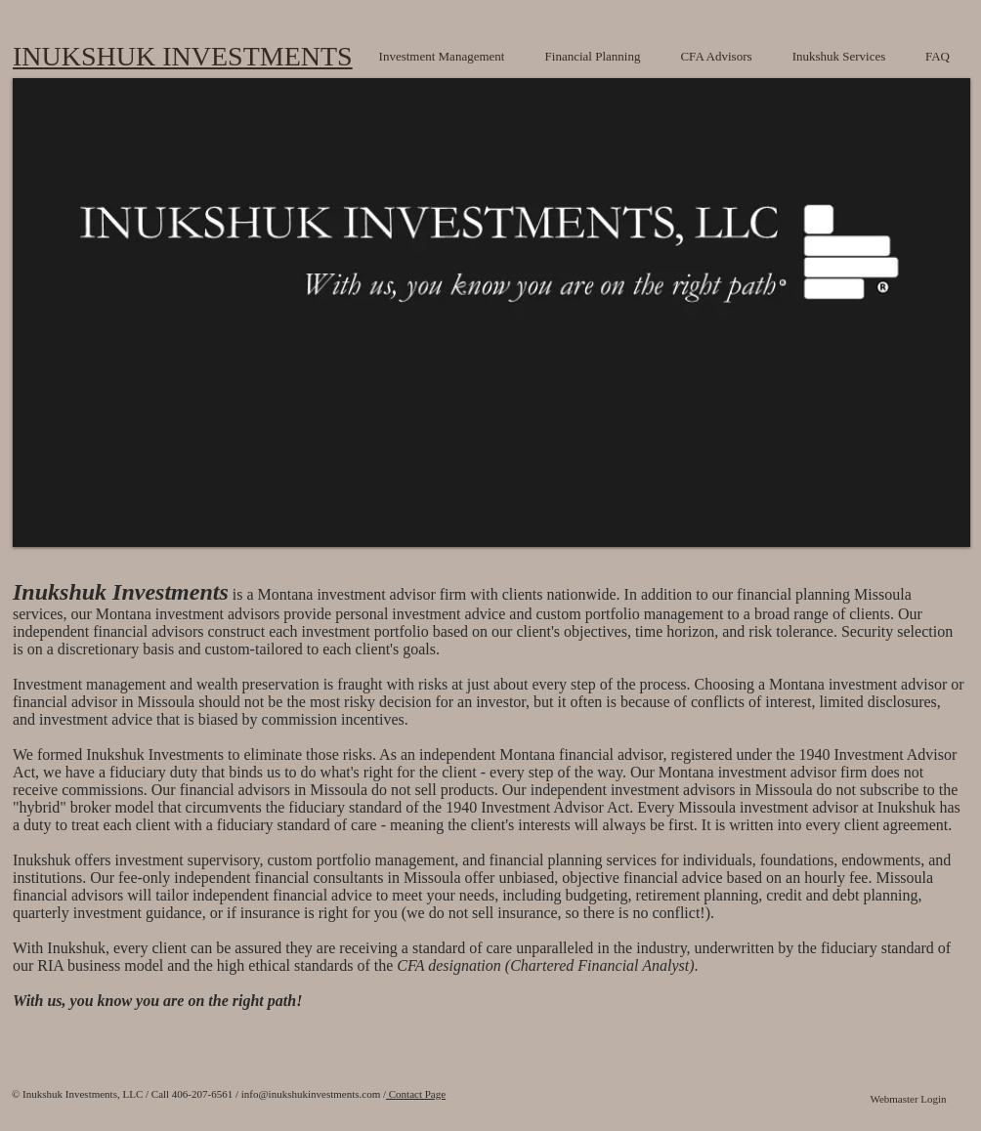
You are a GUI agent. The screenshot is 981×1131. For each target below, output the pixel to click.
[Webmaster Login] (908, 1100)
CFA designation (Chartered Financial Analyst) (545, 965)
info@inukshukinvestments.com (310, 1094)
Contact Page (416, 1094)
